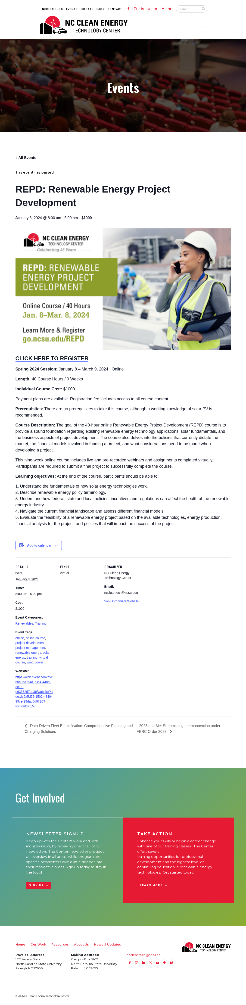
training (32, 657)
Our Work (38, 944)
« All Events (26, 158)
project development (30, 643)
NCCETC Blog (52, 9)
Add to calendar (39, 545)
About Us (81, 944)
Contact (115, 9)
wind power (35, 662)
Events (72, 9)
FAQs (100, 9)
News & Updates (107, 944)
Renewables (24, 623)
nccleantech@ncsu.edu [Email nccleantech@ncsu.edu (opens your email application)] (144, 955)
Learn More (151, 885)
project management (30, 648)
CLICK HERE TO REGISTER (52, 358)
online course (35, 638)
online (20, 638)
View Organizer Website (121, 601)
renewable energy (28, 652)
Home (20, 944)
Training (41, 623)
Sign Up (36, 885)
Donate (87, 9)
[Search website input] (187, 9)
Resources (60, 944)
